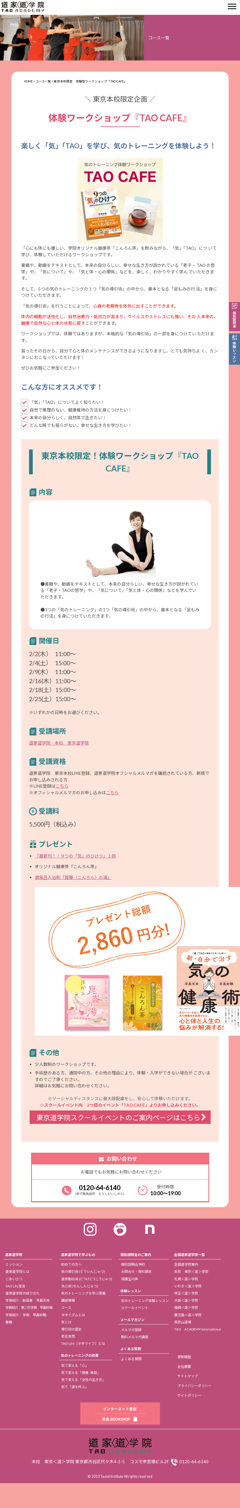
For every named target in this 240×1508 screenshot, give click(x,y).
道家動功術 (86, 1279)
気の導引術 (83, 1271)
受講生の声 (129, 1279)
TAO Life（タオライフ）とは (83, 1343)
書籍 (8, 1322)
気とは (66, 1322)
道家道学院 (13, 1255)
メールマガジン (132, 1320)
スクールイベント (134, 1308)
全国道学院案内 (186, 1264)
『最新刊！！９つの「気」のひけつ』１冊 (75, 855)
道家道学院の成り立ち (22, 1293)
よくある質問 (130, 1349)
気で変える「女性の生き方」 (83, 1380)
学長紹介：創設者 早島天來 (27, 1300)
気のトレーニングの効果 (80, 1355)
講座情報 (68, 1300)
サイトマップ (187, 1376)
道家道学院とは (17, 1271)
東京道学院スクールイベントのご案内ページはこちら (118, 1117)
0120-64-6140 (99, 1188)
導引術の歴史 (71, 1329)
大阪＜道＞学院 (186, 1300)
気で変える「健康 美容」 (80, 1372)
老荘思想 (68, 1336)
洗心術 (79, 1286)
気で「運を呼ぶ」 (75, 1387)
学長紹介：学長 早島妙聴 (25, 1315)
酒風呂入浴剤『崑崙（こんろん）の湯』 (73, 877)
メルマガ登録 (131, 1330)
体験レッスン (130, 1291)
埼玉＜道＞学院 (186, 1293)
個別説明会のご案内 (135, 1255)
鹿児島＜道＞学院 (188, 1315)
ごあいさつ (13, 1279)
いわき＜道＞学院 (188, 1286)
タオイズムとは (73, 1315)
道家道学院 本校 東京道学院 (59, 742)
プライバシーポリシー (194, 1386)
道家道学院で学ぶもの (78, 1255)
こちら (62, 786)
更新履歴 (184, 1357)
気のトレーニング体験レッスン (145, 1301)
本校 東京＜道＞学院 (191, 1271)
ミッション (13, 1264)
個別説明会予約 (133, 1264)
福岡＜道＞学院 (186, 1307)
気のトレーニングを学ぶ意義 (83, 1293)
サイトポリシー (189, 1395)
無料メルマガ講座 (134, 1337)
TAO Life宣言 (15, 1286)
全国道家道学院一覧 (189, 1255)
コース (66, 1307)
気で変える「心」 (75, 1365)
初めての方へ (71, 1264)
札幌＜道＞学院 (186, 1279)
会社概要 (184, 1366)
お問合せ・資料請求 (136, 1271)
